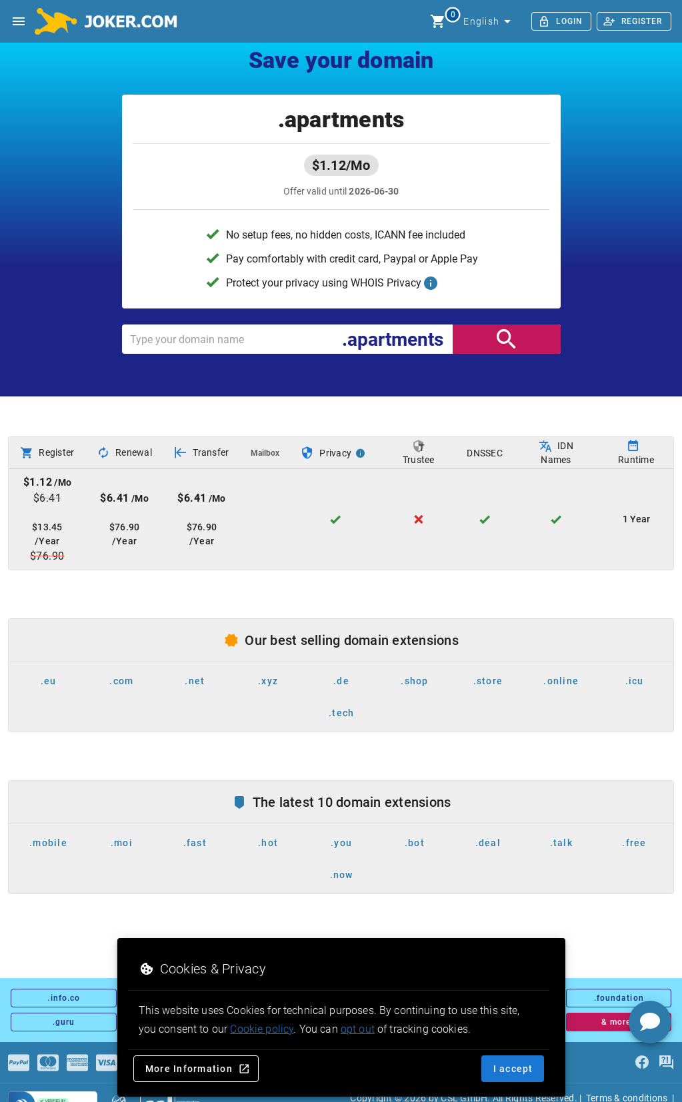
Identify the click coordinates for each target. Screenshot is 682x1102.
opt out (358, 1029)
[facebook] (642, 1062)
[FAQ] (666, 1062)
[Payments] (18, 1062)
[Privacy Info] (360, 453)
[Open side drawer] (19, 21)
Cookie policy (261, 1029)
